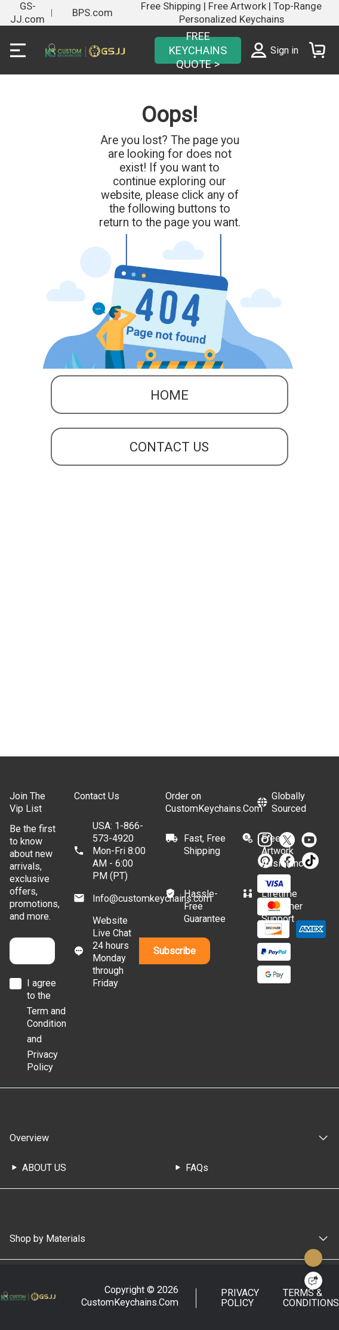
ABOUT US (44, 1167)
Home (169, 395)
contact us (169, 446)
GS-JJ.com (27, 12)
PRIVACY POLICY (240, 1297)
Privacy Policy (42, 1061)
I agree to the (41, 989)
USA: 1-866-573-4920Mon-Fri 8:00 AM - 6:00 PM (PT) (119, 851)
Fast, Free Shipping (205, 844)
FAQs (197, 1167)
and (34, 1039)
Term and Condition (46, 1017)
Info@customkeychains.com (152, 898)
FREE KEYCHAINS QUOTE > (198, 50)
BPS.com (92, 12)
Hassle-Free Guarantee (205, 906)
